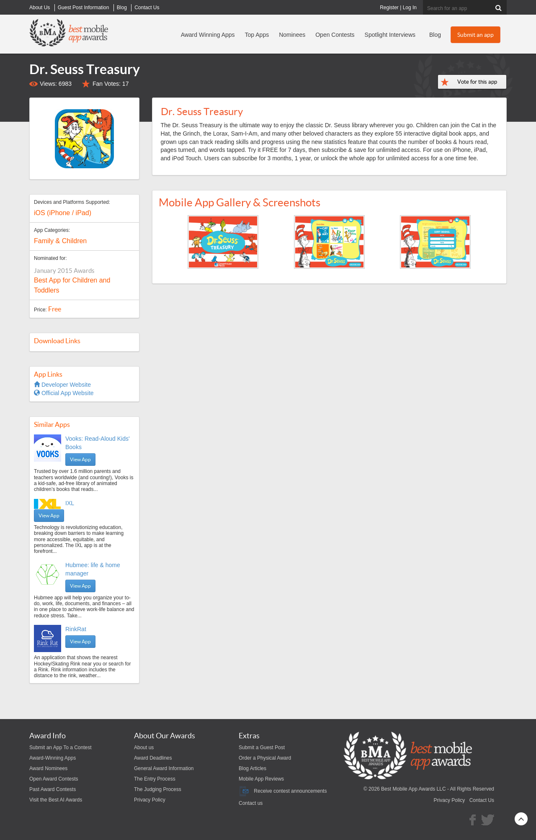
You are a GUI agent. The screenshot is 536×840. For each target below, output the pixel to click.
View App (80, 459)
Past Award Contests (52, 789)
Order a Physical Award (265, 758)
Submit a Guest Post (262, 747)
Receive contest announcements (283, 791)
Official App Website (64, 393)
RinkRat (75, 629)
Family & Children (60, 240)
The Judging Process (157, 789)
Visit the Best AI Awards (55, 800)
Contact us (251, 803)
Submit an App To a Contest (60, 747)
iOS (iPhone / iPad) (62, 212)
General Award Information (164, 768)
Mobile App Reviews (261, 779)
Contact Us (481, 800)
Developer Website (62, 384)
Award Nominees (48, 768)
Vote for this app (477, 82)
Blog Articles (252, 768)
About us (144, 747)
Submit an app (475, 34)
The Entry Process (154, 779)
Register (389, 7)
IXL (69, 503)
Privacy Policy (149, 800)
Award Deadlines (153, 758)
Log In (410, 7)
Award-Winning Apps (52, 758)
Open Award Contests (53, 779)
